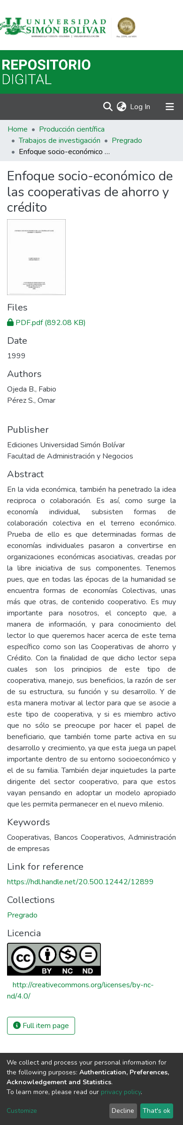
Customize (22, 1110)
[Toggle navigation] (170, 106)
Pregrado (127, 140)
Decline (123, 1110)
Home (18, 129)
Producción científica (72, 129)
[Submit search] (108, 106)
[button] (121, 106)
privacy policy (121, 1092)
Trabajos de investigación (59, 140)
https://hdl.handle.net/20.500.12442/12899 (80, 882)
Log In (140, 107)
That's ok (156, 1110)
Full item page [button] (41, 1026)
